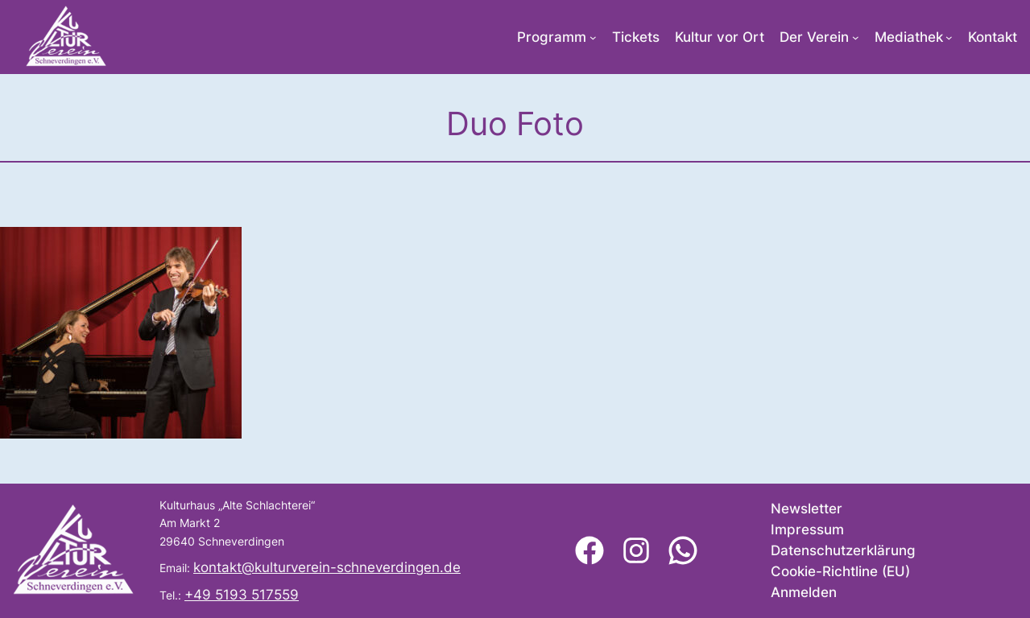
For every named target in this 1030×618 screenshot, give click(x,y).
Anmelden (804, 592)
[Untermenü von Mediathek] (949, 37)
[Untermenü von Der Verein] (855, 37)
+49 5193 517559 (241, 595)
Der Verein (814, 37)
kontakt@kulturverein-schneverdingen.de (327, 567)
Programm (551, 37)
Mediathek (909, 37)
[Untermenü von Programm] (593, 37)
